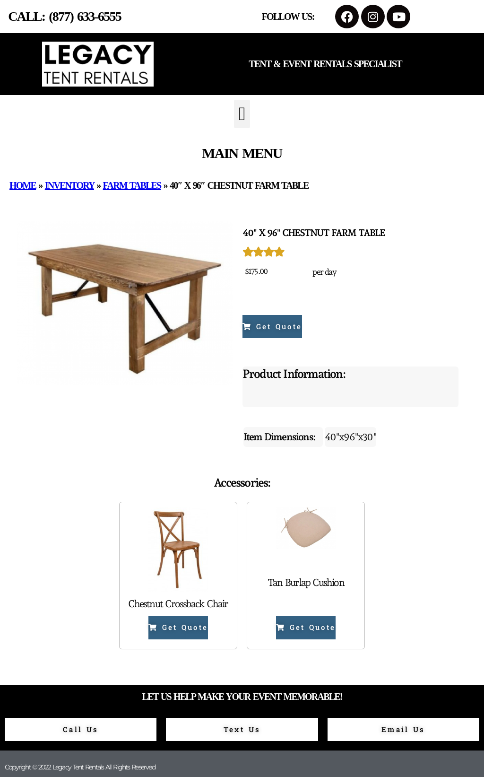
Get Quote (272, 326)
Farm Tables (132, 185)
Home (22, 185)
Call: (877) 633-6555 (64, 16)
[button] (242, 114)
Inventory (69, 185)
